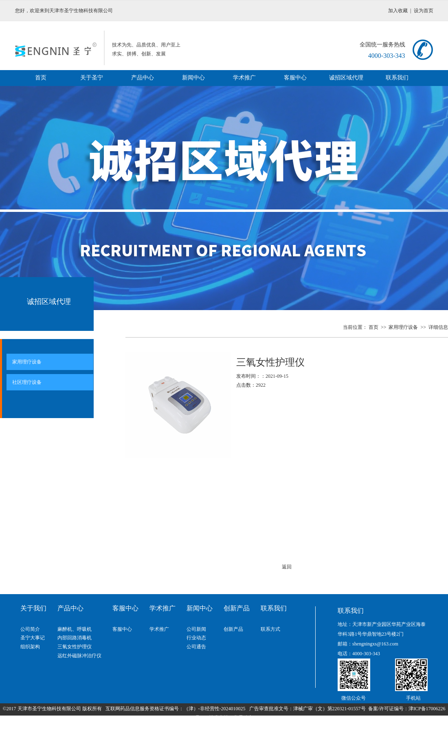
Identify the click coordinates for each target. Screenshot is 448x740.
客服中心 (295, 78)
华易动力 (243, 717)
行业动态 (196, 638)
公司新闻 (196, 629)
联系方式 (270, 629)
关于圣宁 (91, 78)
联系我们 (397, 78)
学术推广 (244, 78)
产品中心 (142, 78)
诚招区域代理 (346, 78)
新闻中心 (193, 78)
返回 (287, 567)
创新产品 (233, 629)
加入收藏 (398, 10)
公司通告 (196, 647)
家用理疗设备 (404, 327)
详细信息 (438, 327)
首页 (40, 78)
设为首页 (423, 10)
